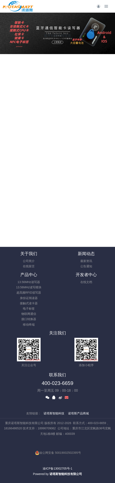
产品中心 (28, 274)
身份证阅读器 (29, 298)
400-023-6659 (57, 383)
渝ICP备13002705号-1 (57, 468)
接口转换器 (28, 319)
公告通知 (86, 266)
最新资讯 (86, 261)
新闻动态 (86, 253)
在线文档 (86, 282)
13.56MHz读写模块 (28, 287)
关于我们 (28, 253)
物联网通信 (28, 313)
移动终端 (29, 324)
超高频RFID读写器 (28, 292)
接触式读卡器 (29, 303)
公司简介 (29, 261)
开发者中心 (86, 274)
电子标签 (29, 308)
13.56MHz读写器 (29, 282)
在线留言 (29, 266)
